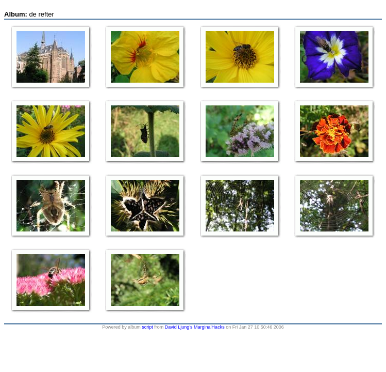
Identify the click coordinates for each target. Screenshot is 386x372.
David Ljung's (179, 327)
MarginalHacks (209, 327)
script (147, 327)
